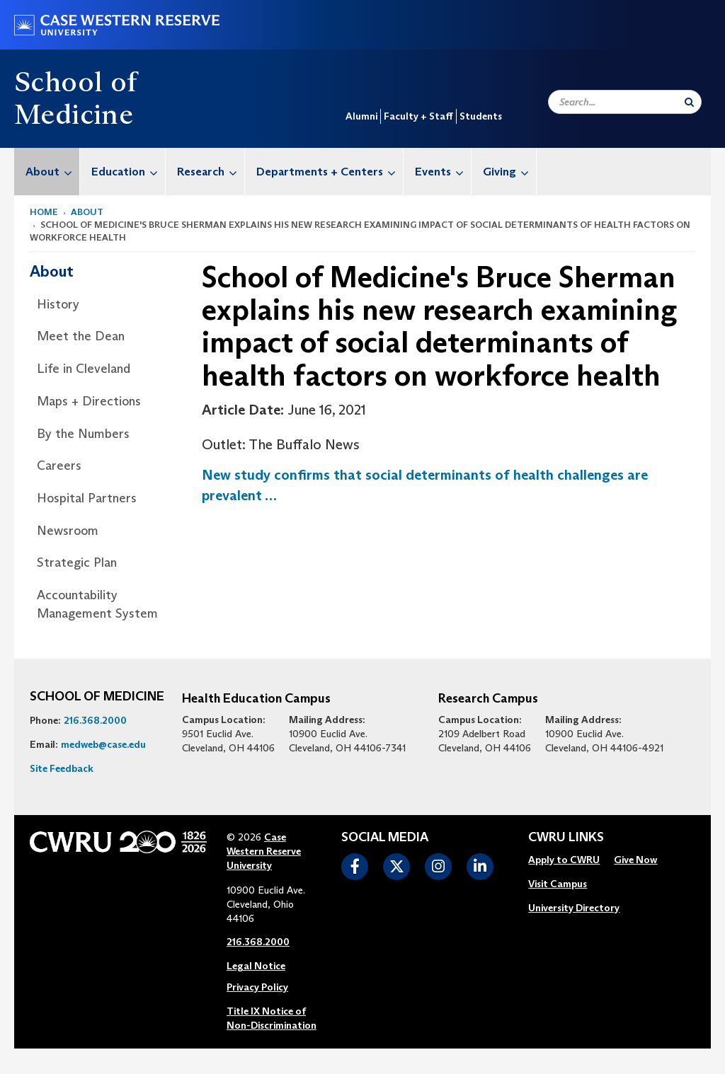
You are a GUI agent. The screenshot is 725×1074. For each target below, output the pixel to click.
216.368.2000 (95, 720)
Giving (509, 171)
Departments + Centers (329, 171)
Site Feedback (61, 768)
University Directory (574, 907)
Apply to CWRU (564, 859)
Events (443, 171)
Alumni (361, 116)
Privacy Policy (257, 987)
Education (128, 171)
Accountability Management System (97, 604)
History (58, 304)
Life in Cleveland (83, 368)
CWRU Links (566, 838)
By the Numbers (83, 433)
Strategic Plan (77, 562)
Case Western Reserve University (264, 851)
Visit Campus (557, 883)
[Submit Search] (689, 102)
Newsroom (67, 530)
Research (210, 171)
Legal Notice (256, 965)
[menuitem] (47, 171)
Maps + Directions (89, 401)
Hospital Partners (87, 498)
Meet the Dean (81, 336)
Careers (59, 465)
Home (44, 212)
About (52, 171)
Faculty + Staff (418, 116)
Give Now (635, 859)
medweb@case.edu (103, 744)
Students (480, 116)
